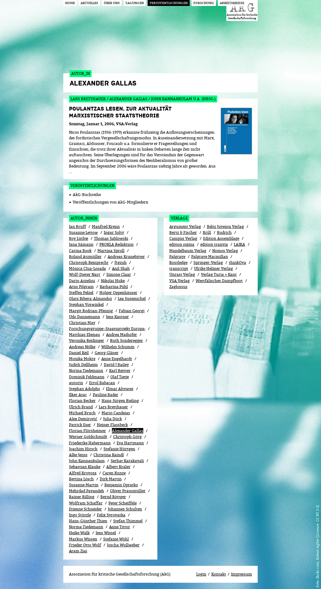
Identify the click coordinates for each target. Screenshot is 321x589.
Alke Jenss (78, 454)
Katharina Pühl (114, 286)
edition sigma (181, 244)
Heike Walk (79, 532)
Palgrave (177, 256)
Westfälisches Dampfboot (219, 280)
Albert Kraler (118, 466)
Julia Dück (112, 418)
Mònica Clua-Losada (87, 268)
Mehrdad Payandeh (86, 490)
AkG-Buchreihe (87, 194)
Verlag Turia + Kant (219, 274)
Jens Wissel (106, 532)
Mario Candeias (116, 413)
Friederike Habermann (90, 443)
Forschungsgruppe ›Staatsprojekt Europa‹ (107, 328)
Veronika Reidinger (86, 340)
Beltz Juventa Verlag (225, 226)
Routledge (178, 262)
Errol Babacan (102, 382)
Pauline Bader (105, 394)
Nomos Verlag (225, 250)
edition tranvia (214, 244)
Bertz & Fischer (183, 232)
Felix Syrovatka (111, 515)
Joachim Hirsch (83, 449)
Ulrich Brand (81, 407)
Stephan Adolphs (84, 388)
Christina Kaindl (108, 454)
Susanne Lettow (83, 232)
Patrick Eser (80, 424)
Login (201, 574)
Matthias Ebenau (84, 334)
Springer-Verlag (208, 262)
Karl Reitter (119, 370)
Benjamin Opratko (121, 485)
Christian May (82, 322)
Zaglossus (178, 286)
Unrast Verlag (182, 274)
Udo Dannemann (84, 316)
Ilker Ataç (78, 394)
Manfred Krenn (106, 226)
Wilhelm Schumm (117, 346)
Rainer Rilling (81, 496)
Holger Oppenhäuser (118, 292)
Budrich (224, 232)
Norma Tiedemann (86, 370)
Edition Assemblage (221, 238)
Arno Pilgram (81, 286)
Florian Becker (82, 400)
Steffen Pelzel (81, 292)
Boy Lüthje (78, 238)
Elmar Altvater (120, 388)
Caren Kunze (114, 473)
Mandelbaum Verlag (187, 250)
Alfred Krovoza (83, 473)
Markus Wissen (83, 539)
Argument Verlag (185, 226)
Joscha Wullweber (123, 545)
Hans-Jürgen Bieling (120, 400)
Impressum (241, 574)
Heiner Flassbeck (112, 424)
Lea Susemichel (132, 298)
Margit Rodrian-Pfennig (91, 310)
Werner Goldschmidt (88, 436)
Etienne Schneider (85, 509)
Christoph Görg (127, 436)
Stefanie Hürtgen (119, 449)
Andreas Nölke (82, 346)
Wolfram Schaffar (86, 503)
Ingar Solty (114, 232)
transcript (178, 268)
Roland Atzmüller (85, 256)
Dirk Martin (111, 479)
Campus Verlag (183, 238)
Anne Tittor (119, 527)
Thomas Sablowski (111, 238)
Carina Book (80, 250)
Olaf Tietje (119, 377)
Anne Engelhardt (116, 358)
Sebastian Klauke (84, 466)
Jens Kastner (117, 316)
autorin (76, 382)
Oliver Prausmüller (127, 490)
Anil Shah (121, 268)
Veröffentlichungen (92, 185)
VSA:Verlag (179, 280)
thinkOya (237, 262)
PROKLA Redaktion (116, 244)
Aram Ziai (78, 551)
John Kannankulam (87, 460)
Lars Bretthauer (113, 407)
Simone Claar (118, 274)
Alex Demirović (83, 418)
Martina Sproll (110, 250)
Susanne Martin (83, 485)
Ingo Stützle (80, 515)
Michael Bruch (82, 413)
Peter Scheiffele (122, 503)
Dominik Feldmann (86, 377)
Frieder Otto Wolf (85, 545)
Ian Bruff (77, 226)
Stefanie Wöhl (116, 539)
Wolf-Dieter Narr (84, 274)
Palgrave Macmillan (209, 256)
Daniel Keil (79, 352)
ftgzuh (120, 262)
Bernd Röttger (113, 496)
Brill (207, 232)
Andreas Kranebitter (126, 256)
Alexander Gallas (127, 430)
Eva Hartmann (130, 443)
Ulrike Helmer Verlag (213, 268)
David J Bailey (116, 364)
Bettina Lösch (81, 479)
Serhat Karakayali (127, 460)
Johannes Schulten (125, 509)
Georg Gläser (106, 352)
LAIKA (239, 244)
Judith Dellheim (83, 364)
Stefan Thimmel (128, 521)
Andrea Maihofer (121, 334)
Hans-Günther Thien (88, 521)
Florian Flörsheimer (87, 430)
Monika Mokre (82, 358)
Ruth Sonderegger (126, 340)
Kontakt (218, 574)
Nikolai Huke (113, 280)
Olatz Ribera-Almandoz (90, 298)
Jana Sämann (81, 244)
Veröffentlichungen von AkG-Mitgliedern (110, 202)
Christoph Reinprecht (88, 262)
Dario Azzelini (82, 280)
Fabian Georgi (132, 310)
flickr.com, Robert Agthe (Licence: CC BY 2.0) (317, 542)
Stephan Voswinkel (86, 304)
